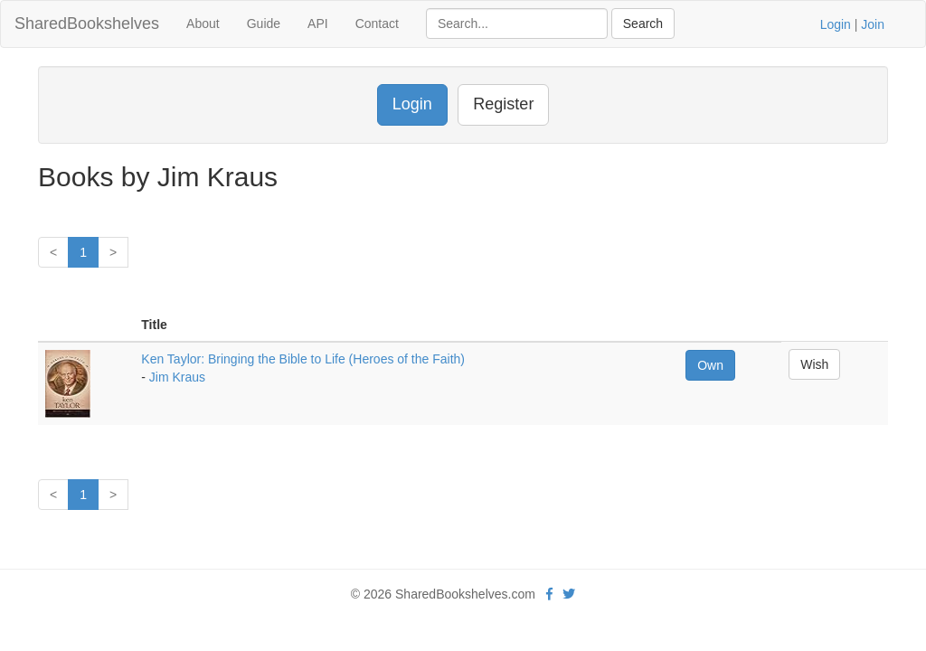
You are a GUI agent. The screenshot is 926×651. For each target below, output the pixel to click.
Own (710, 365)
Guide (263, 23)
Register (503, 104)
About (203, 23)
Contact (377, 23)
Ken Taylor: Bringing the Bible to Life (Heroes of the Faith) (303, 359)
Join (872, 24)
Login (835, 24)
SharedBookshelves (86, 23)
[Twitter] (568, 594)
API (317, 23)
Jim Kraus (177, 377)
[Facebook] (549, 594)
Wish (814, 364)
